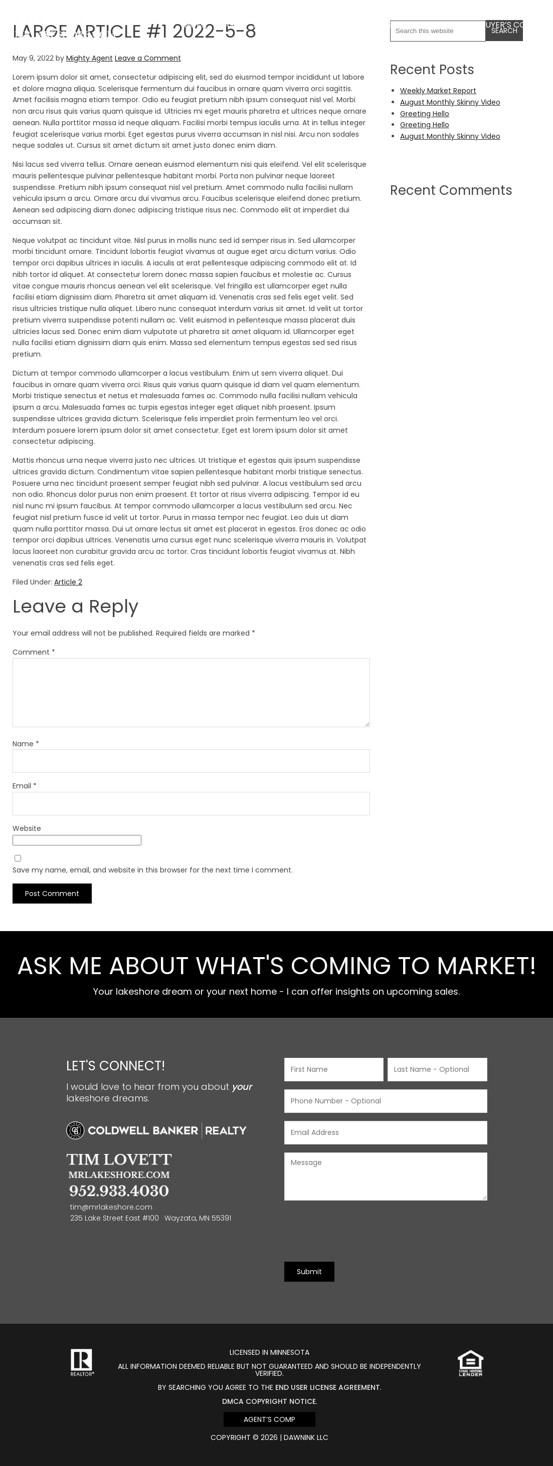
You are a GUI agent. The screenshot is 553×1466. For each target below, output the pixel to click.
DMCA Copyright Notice (269, 1401)
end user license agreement (327, 1387)
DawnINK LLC (306, 1437)
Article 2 (68, 582)
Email (25, 786)
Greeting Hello (424, 114)
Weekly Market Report (438, 91)
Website (27, 828)
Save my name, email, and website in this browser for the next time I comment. (153, 870)
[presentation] (360, 1231)
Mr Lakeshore (65, 19)
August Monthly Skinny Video (450, 102)
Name (26, 744)
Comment (34, 652)
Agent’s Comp (269, 1419)
